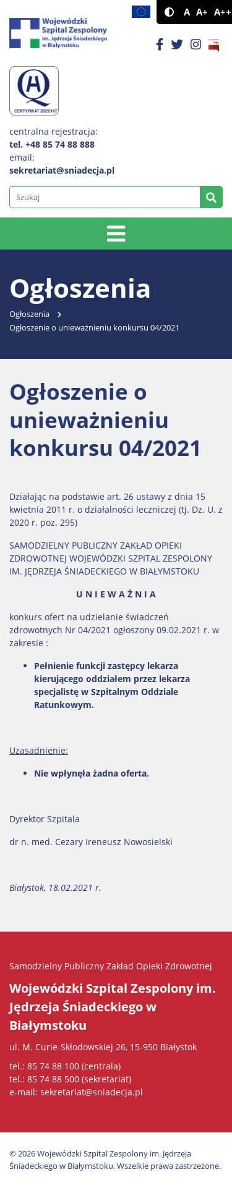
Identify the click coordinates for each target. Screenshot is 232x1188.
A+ (202, 12)
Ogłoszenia (29, 314)
